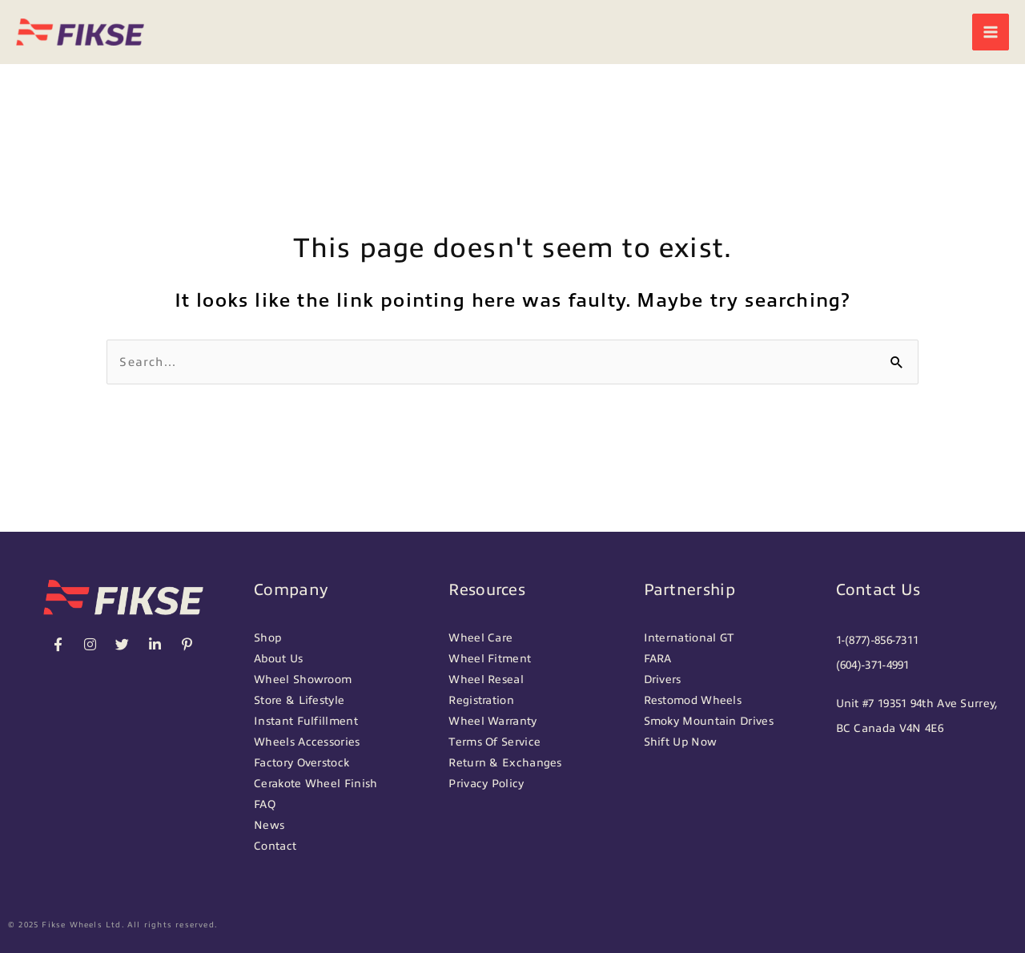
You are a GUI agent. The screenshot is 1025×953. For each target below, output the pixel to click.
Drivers (662, 680)
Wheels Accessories (307, 742)
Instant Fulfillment (306, 721)
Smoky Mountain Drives (709, 721)
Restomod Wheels (693, 700)
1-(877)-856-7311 (877, 640)
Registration (481, 700)
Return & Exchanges (504, 763)
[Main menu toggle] (990, 32)
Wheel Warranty (492, 721)
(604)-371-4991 (873, 665)
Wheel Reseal (486, 680)
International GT (689, 638)
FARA (658, 659)
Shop (267, 638)
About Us (278, 659)
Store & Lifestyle (299, 700)
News (269, 825)
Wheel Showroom (303, 680)
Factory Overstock (301, 763)
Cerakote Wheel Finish (315, 784)
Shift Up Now (681, 742)
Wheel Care (480, 638)
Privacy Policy (486, 784)
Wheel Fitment (489, 659)
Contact (275, 846)
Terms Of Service (494, 742)
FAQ (264, 804)
